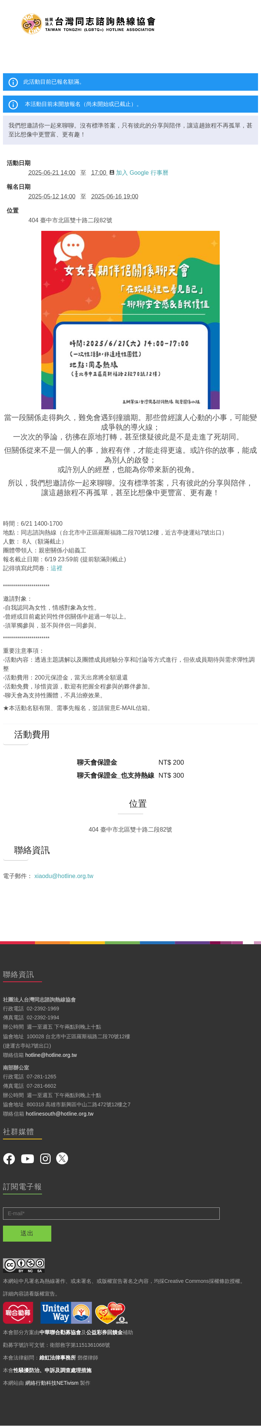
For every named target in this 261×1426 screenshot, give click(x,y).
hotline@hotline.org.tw (51, 1055)
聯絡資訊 (15, 850)
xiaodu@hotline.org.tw (63, 876)
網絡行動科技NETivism (51, 1383)
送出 (27, 1233)
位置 (13, 211)
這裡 (56, 568)
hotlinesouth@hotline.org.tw (60, 1114)
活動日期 (18, 163)
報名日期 (18, 187)
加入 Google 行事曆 (139, 173)
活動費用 (15, 734)
